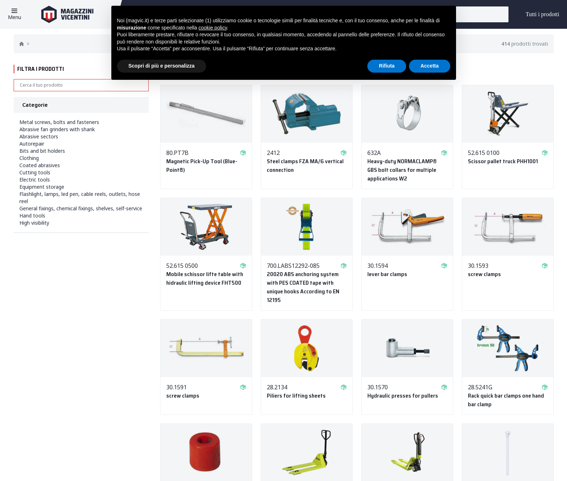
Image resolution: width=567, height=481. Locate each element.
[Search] (81, 85)
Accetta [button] (429, 66)
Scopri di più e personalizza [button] (162, 66)
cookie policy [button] (213, 28)
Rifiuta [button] (387, 66)
